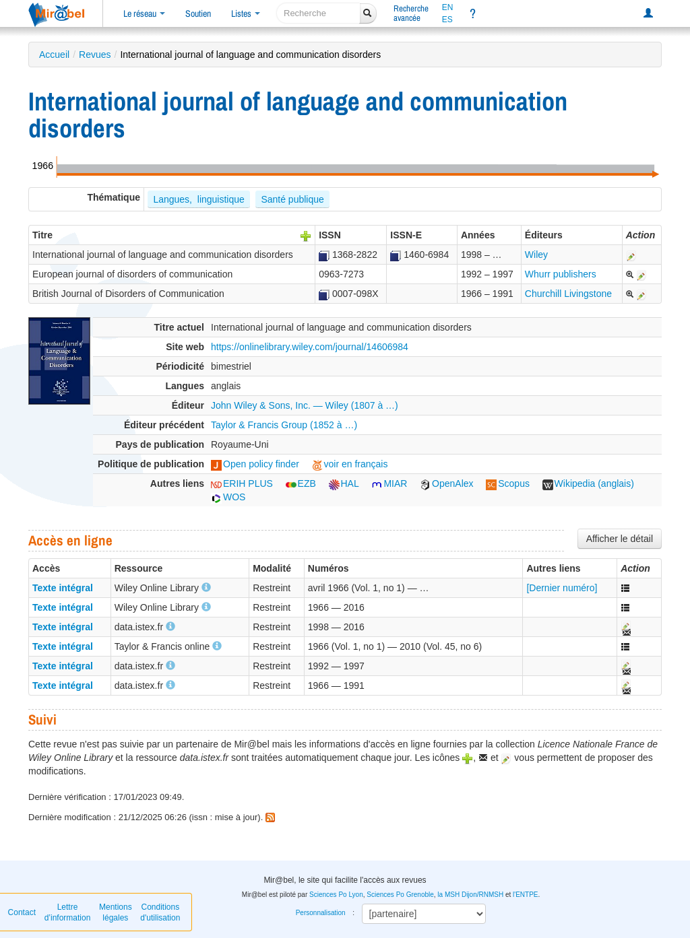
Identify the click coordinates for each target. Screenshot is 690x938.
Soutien (198, 13)
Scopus (508, 483)
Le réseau (144, 13)
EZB (301, 483)
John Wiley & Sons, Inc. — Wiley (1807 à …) (304, 405)
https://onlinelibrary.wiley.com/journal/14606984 (309, 346)
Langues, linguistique (198, 199)
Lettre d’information (67, 912)
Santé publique (292, 199)
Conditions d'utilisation (160, 912)
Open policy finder (255, 464)
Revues (95, 54)
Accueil (54, 54)
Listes (245, 13)
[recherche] (318, 13)
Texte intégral (62, 587)
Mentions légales (115, 912)
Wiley (536, 254)
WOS (228, 497)
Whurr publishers (560, 274)
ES (447, 19)
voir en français (350, 464)
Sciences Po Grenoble (400, 894)
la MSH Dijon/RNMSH (470, 894)
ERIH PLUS (242, 483)
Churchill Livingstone (568, 293)
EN (447, 7)
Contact (22, 912)
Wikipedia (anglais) (588, 483)
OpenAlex (446, 483)
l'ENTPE (525, 894)
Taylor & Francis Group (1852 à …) (284, 425)
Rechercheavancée (411, 13)
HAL (344, 483)
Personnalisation (321, 912)
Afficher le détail (619, 538)
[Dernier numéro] (561, 587)
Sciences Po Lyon (336, 894)
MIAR (389, 483)
